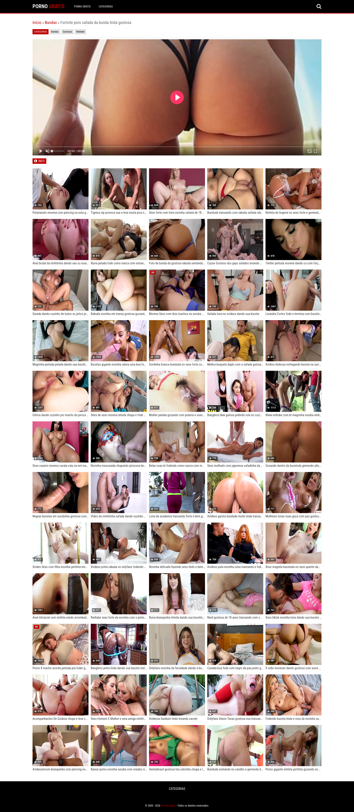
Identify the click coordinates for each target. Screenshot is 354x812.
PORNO (49, 6)
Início (37, 22)
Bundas (51, 22)
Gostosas (67, 31)
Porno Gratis (82, 6)
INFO (41, 161)
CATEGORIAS (106, 6)
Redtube (80, 31)
